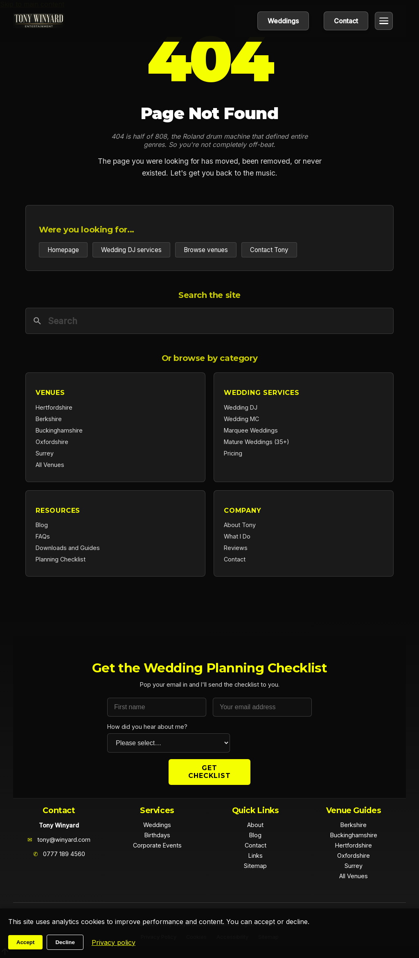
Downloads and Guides (68, 547)
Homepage (63, 250)
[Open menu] (384, 21)
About (255, 824)
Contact (346, 21)
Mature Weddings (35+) (256, 441)
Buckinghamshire (59, 430)
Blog (42, 524)
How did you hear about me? (147, 726)
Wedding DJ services (131, 250)
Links (255, 855)
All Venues (50, 464)
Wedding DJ (240, 407)
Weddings (283, 21)
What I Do (237, 536)
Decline (64, 942)
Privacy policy (113, 942)
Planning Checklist (61, 559)
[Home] (39, 21)
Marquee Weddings (251, 430)
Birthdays (157, 835)
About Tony (240, 524)
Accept (25, 942)
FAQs (43, 536)
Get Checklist (209, 772)
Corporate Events (157, 845)
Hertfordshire (54, 407)
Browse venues (206, 250)
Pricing (233, 453)
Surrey (45, 453)
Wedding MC (241, 418)
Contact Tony (269, 250)
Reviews (236, 547)
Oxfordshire (52, 441)
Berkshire (49, 418)
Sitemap (255, 865)
